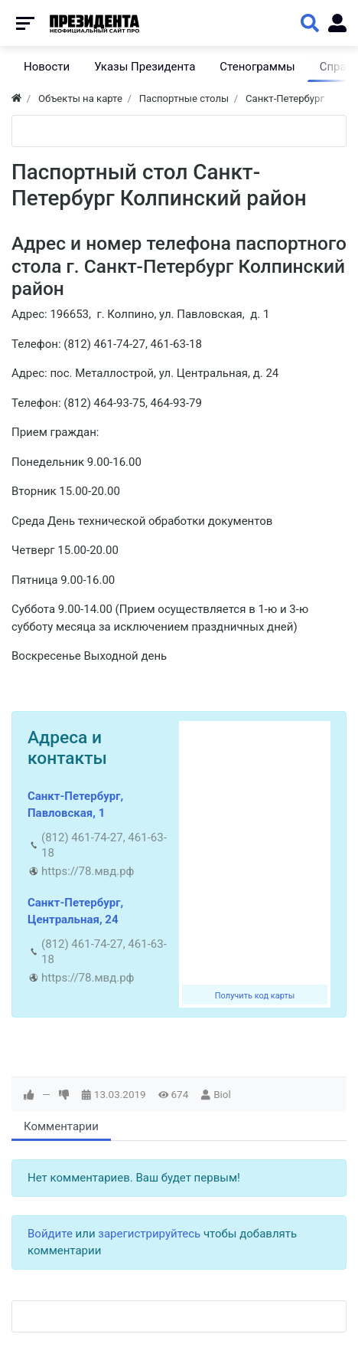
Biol (222, 1094)
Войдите (50, 1234)
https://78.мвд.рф (87, 871)
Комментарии (61, 1126)
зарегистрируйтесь (149, 1234)
